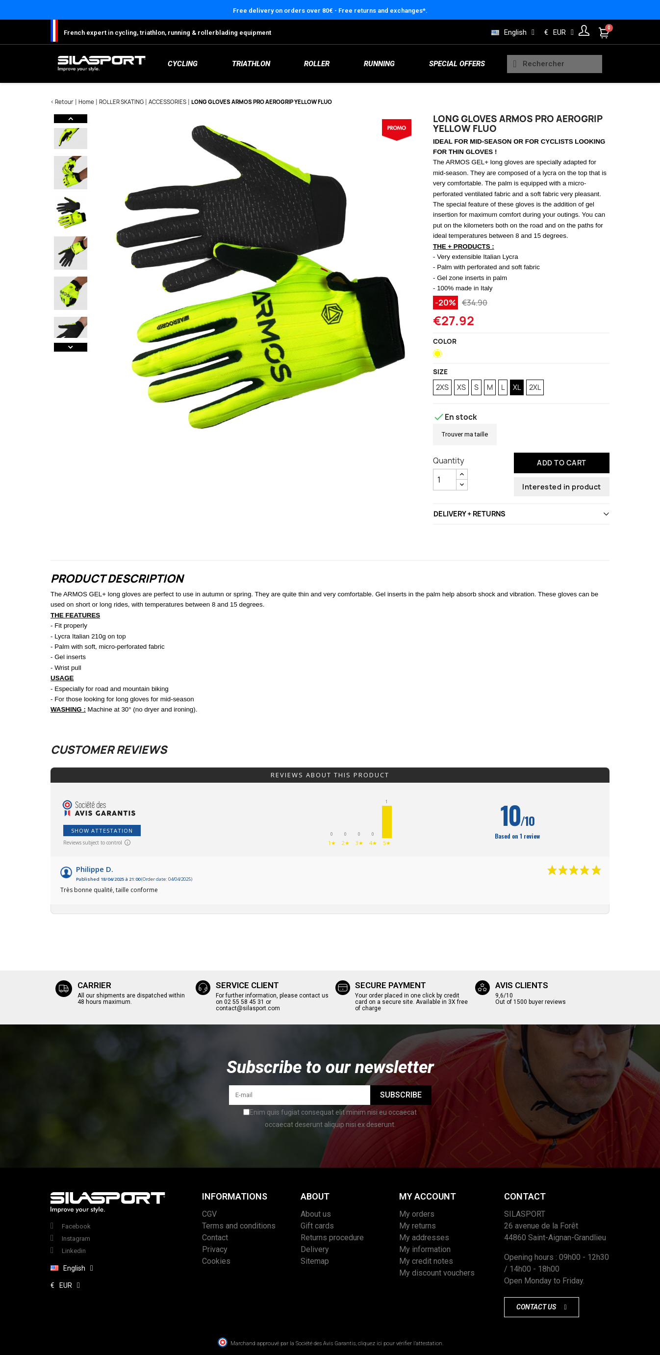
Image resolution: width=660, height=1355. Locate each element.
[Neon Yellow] (439, 356)
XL (517, 387)
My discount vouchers (437, 1273)
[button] (541, 1307)
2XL (535, 387)
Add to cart (561, 462)
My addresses (424, 1237)
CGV (209, 1214)
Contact (215, 1237)
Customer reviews (109, 750)
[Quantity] (445, 479)
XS (461, 387)
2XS (442, 387)
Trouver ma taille (465, 434)
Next (70, 347)
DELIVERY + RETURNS (469, 513)
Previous (70, 118)
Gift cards (317, 1225)
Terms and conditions (239, 1225)
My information (425, 1249)
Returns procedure (332, 1237)
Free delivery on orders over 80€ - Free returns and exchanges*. (330, 10)
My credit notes (426, 1261)
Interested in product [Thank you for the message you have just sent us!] (561, 486)
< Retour (62, 101)
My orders (416, 1214)
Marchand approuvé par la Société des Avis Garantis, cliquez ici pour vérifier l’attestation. (336, 1343)
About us (316, 1214)
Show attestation (102, 830)
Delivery (315, 1249)
